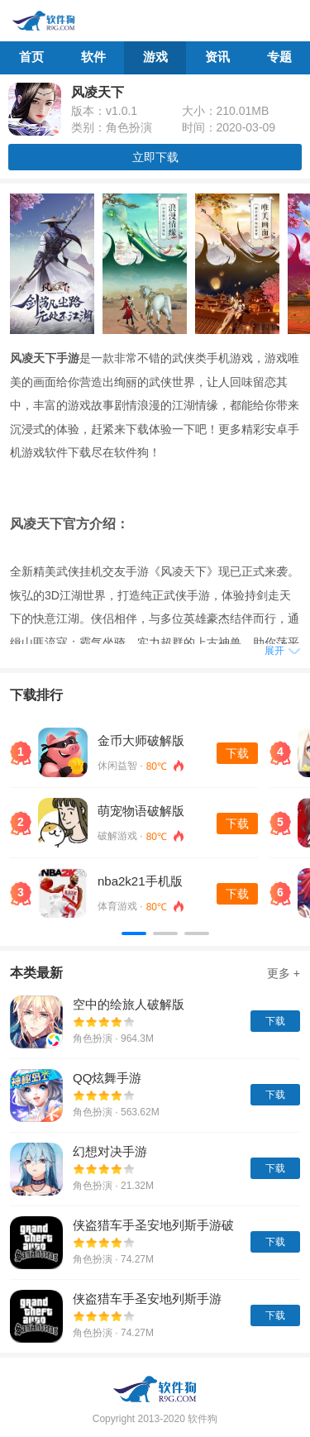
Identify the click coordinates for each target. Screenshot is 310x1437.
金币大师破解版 (141, 740)
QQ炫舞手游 (107, 1078)
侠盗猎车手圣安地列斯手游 (147, 1298)
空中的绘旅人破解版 (128, 1004)
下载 (237, 753)
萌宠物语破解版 (141, 811)
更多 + (283, 973)
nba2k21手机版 (140, 881)
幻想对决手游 (110, 1151)
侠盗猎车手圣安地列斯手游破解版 (153, 1226)
